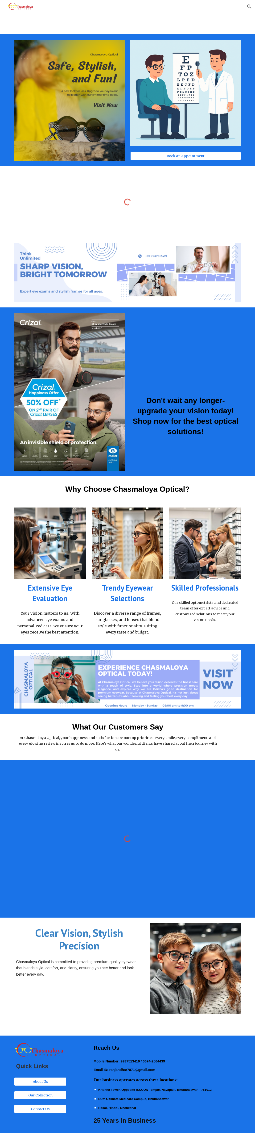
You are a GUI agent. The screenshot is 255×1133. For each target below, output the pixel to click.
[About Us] (40, 1081)
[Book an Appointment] (185, 156)
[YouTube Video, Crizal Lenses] (185, 350)
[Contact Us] (40, 1108)
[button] (249, 6)
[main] (185, 416)
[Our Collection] (40, 1095)
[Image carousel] (69, 100)
